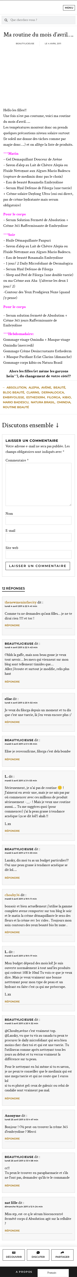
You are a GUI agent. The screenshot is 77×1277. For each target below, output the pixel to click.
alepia (34, 387)
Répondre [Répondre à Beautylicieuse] (12, 681)
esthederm (35, 397)
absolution (16, 387)
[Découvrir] (13, 1252)
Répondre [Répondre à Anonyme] (12, 1138)
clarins (32, 392)
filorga (53, 397)
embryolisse (13, 397)
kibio (66, 397)
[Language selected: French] (53, 1273)
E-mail (10, 531)
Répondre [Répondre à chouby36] (12, 932)
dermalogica (52, 392)
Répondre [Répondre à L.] (12, 830)
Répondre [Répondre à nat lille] (12, 1230)
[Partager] (62, 1252)
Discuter (38, 1256)
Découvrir (14, 1256)
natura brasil (43, 402)
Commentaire (17, 460)
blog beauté (13, 392)
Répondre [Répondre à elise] (12, 722)
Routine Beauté (16, 407)
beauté (59, 387)
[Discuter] (38, 1252)
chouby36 (12, 895)
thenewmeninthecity (21, 602)
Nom (9, 514)
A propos (24, 1271)
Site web (12, 548)
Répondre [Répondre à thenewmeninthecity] (12, 625)
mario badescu (16, 402)
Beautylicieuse (19, 643)
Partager (62, 1256)
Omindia (63, 402)
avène (46, 387)
